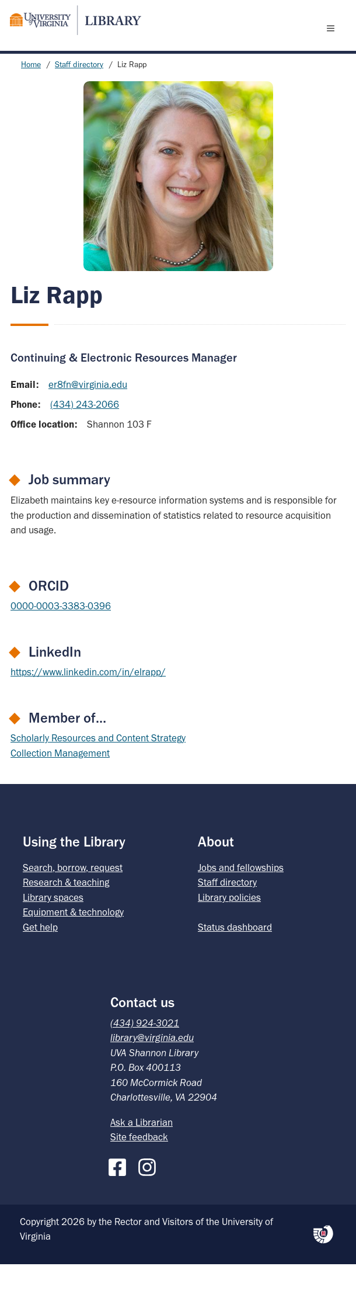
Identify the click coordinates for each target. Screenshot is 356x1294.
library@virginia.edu (152, 1067)
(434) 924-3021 (144, 1053)
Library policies (229, 927)
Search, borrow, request (73, 897)
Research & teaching (66, 912)
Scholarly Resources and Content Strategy (98, 767)
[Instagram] (150, 1195)
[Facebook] (120, 1195)
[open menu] (333, 42)
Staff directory (79, 94)
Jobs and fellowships (241, 897)
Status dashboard (235, 957)
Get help (40, 957)
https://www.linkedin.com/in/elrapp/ (88, 701)
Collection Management (60, 783)
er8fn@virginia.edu (87, 414)
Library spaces (53, 927)
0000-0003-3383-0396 (61, 635)
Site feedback (139, 1166)
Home (31, 94)
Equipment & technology (73, 942)
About (216, 871)
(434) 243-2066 (84, 434)
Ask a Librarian (141, 1152)
